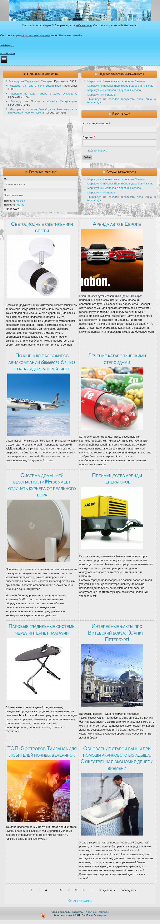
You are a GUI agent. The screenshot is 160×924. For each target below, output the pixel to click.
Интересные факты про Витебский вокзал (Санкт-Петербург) (117, 633)
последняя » (128, 890)
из (5, 179)
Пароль (88, 137)
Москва (20, 201)
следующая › (107, 890)
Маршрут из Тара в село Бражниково (35, 86)
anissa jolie (7, 54)
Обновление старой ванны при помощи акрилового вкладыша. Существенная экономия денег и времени (117, 758)
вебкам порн (84, 26)
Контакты (104, 912)
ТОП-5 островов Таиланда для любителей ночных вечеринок (42, 751)
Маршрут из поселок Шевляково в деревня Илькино (120, 86)
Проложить (13, 209)
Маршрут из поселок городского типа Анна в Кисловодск (121, 101)
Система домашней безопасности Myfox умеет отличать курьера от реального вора (42, 485)
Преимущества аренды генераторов (117, 478)
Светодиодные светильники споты (42, 227)
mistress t (7, 46)
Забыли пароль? (98, 151)
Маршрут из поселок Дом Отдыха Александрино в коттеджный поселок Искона (42, 111)
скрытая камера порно (35, 36)
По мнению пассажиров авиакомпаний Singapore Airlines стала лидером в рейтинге (42, 362)
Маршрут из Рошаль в (101, 95)
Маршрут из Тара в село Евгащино (31, 81)
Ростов (20, 205)
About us (91, 912)
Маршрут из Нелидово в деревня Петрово (114, 90)
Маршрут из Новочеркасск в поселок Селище (116, 81)
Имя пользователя (96, 124)
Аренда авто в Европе (117, 224)
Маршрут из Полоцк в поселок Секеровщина (44, 102)
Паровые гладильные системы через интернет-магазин (42, 629)
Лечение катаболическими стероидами (117, 358)
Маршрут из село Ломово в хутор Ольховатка (43, 94)
